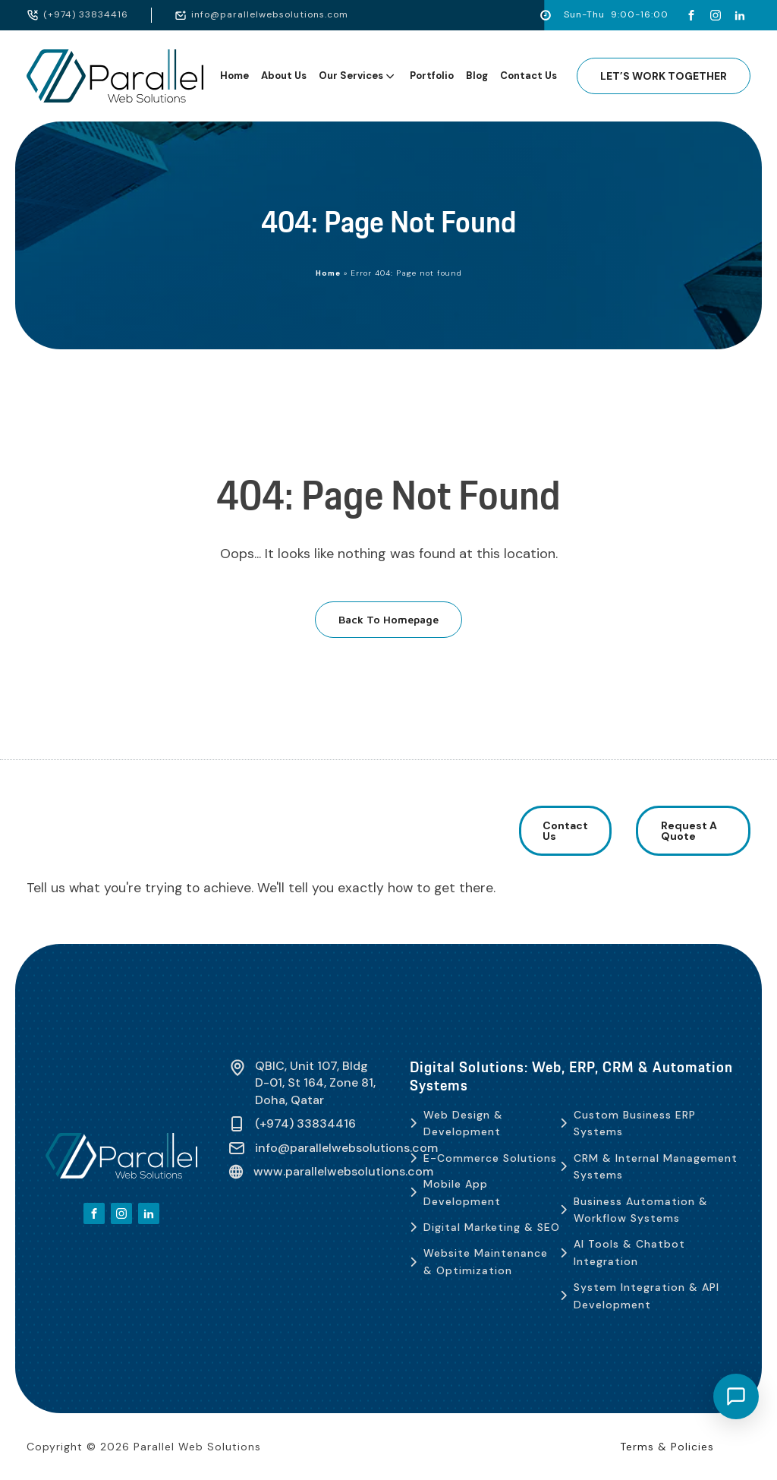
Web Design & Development (463, 1123)
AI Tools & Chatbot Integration (629, 1252)
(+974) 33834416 (85, 14)
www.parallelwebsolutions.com (343, 1172)
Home (234, 75)
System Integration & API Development (646, 1295)
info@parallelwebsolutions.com (269, 14)
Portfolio (432, 75)
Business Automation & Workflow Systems (641, 1209)
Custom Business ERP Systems (635, 1123)
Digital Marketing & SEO (491, 1227)
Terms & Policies (667, 1446)
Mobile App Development (462, 1192)
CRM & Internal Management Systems (656, 1166)
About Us (284, 75)
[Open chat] (736, 1396)
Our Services (358, 76)
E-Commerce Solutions (490, 1158)
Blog (477, 75)
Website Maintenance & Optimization (485, 1261)
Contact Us (528, 75)
